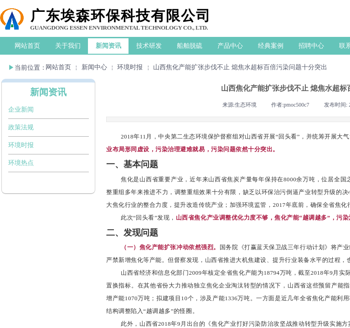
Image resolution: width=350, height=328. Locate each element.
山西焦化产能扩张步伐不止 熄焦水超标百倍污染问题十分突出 (240, 67)
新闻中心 (94, 67)
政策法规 (21, 127)
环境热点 (21, 162)
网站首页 (58, 67)
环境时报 (130, 67)
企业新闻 (21, 109)
